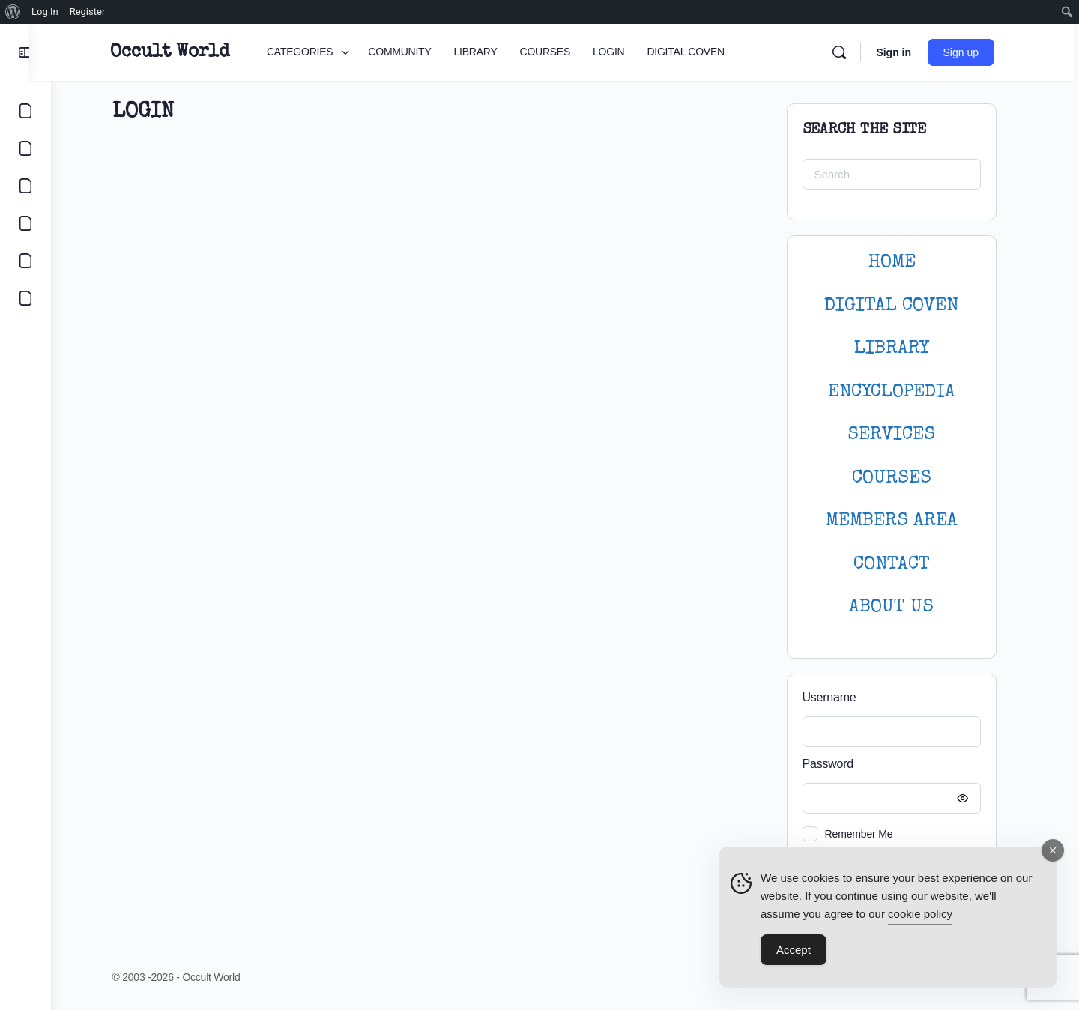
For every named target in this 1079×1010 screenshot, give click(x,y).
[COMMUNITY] (25, 148)
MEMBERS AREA (902, 521)
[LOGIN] (25, 260)
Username (840, 697)
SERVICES (902, 435)
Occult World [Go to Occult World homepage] (182, 52)
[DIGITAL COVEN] (25, 298)
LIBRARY (902, 348)
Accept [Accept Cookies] (793, 949)
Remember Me (869, 834)
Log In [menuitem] (44, 11)
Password (898, 765)
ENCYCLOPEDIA (902, 392)
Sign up (973, 52)
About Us (902, 607)
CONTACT (902, 564)
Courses (902, 478)
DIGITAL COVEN (902, 306)
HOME (902, 262)
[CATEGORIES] (25, 111)
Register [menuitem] (88, 11)
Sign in (906, 52)
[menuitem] (13, 12)
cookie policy (920, 913)
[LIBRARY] (25, 186)
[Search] (852, 52)
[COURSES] (25, 223)
